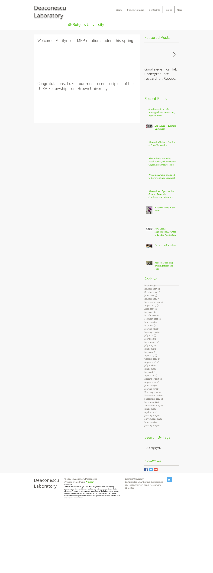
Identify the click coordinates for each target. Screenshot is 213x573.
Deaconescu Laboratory (46, 483)
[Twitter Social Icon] (169, 479)
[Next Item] (174, 54)
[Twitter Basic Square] (151, 469)
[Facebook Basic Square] (146, 469)
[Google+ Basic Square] (156, 469)
